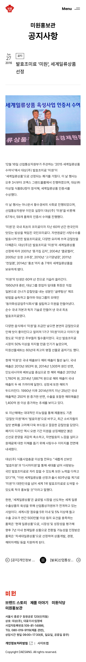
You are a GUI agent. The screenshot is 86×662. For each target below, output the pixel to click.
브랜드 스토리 (16, 602)
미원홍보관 (13, 608)
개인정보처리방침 (16, 643)
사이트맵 (43, 643)
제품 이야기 (39, 602)
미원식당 (58, 602)
